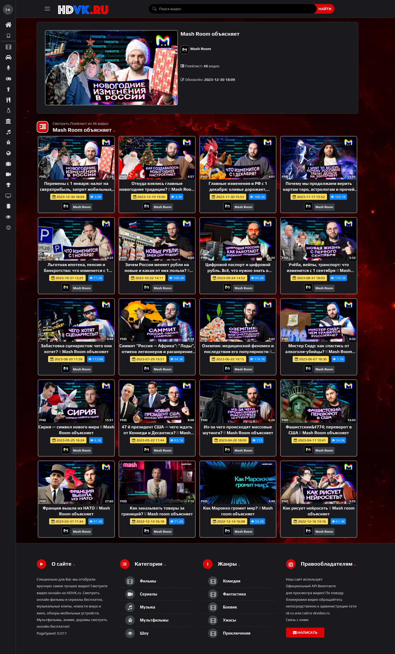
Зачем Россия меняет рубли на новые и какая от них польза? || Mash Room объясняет (157, 270)
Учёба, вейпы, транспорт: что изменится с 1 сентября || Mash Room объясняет (319, 270)
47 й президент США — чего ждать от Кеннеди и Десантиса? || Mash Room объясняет (157, 432)
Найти (324, 9)
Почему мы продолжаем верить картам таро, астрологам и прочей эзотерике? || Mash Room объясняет (318, 189)
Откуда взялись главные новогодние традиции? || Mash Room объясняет (157, 189)
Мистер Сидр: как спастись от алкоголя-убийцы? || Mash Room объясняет (318, 351)
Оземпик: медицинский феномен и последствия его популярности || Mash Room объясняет (238, 351)
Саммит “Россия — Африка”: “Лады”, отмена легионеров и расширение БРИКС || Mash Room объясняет (157, 351)
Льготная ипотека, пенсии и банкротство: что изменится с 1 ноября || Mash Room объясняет (76, 270)
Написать (305, 632)
